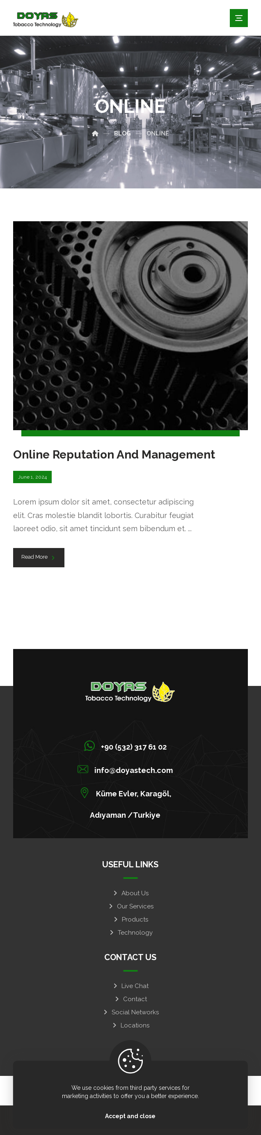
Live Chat (130, 986)
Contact (130, 999)
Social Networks (130, 1012)
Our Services (130, 906)
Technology (130, 932)
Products (130, 919)
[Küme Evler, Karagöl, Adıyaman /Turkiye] (127, 792)
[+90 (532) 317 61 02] (127, 746)
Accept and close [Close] (130, 1116)
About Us (130, 893)
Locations (130, 1025)
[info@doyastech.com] (127, 769)
